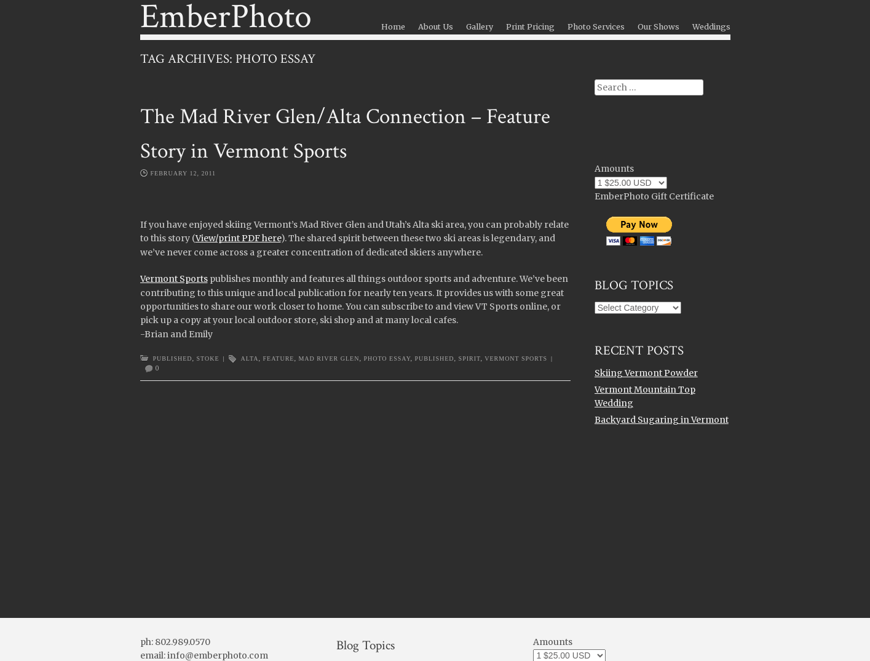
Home (393, 26)
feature (279, 358)
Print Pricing (530, 26)
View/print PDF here (238, 238)
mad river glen (328, 358)
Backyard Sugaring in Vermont (662, 419)
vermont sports (515, 358)
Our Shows (658, 26)
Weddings (711, 26)
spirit (470, 358)
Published (172, 358)
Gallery (479, 26)
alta (250, 358)
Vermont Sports (174, 278)
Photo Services (596, 26)
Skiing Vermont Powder (646, 373)
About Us (435, 26)
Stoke (208, 358)
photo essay (386, 358)
